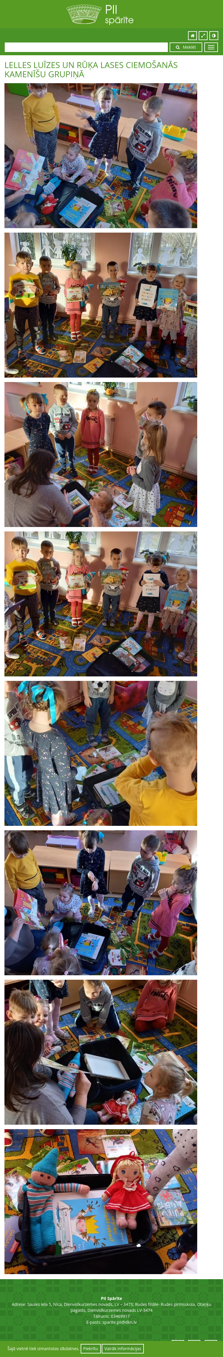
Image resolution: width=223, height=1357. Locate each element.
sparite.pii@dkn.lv (119, 1322)
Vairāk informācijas (122, 1348)
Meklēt (186, 47)
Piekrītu (90, 1348)
